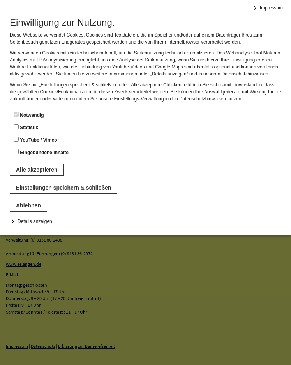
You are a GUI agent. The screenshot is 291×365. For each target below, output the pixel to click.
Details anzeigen (35, 221)
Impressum (271, 8)
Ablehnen (28, 205)
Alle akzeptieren (37, 170)
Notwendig (29, 115)
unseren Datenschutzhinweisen (235, 74)
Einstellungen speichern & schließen (63, 187)
